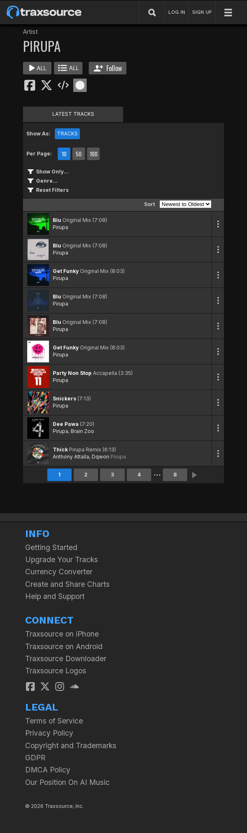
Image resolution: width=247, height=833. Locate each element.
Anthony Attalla (71, 456)
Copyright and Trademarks (70, 745)
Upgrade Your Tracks (61, 559)
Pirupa (60, 227)
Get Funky (66, 271)
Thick (60, 449)
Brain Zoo (82, 431)
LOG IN (176, 12)
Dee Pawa (66, 424)
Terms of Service (54, 720)
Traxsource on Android (64, 646)
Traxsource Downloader (65, 658)
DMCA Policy (47, 769)
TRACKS (67, 133)
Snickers (64, 398)
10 (64, 154)
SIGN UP (202, 12)
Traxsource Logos (55, 670)
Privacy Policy (49, 733)
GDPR (35, 757)
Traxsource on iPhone (62, 633)
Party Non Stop (72, 373)
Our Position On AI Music (67, 782)
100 (94, 154)
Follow (108, 68)
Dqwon (100, 456)
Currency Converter (59, 571)
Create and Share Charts (67, 584)
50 (79, 154)
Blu (57, 220)
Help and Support (55, 596)
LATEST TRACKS (73, 114)
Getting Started (51, 547)
